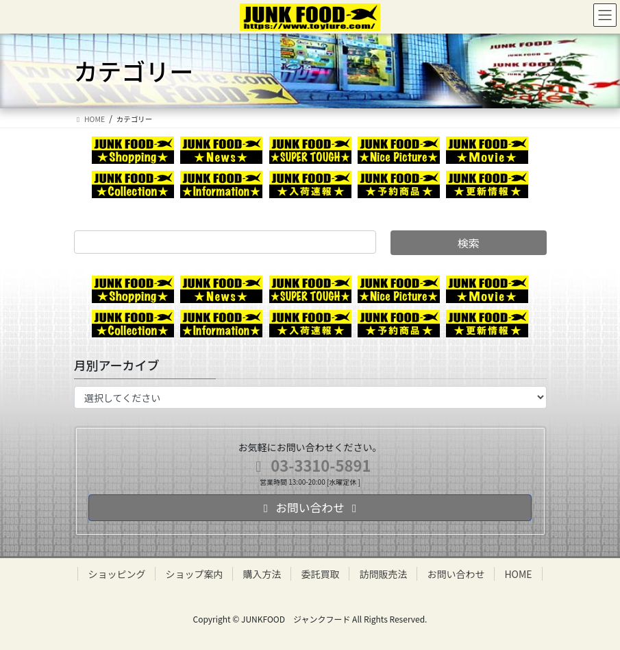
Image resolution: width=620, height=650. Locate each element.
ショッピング (116, 574)
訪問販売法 (383, 574)
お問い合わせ (455, 574)
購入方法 (262, 574)
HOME (518, 574)
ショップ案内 (194, 574)
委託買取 (320, 574)
